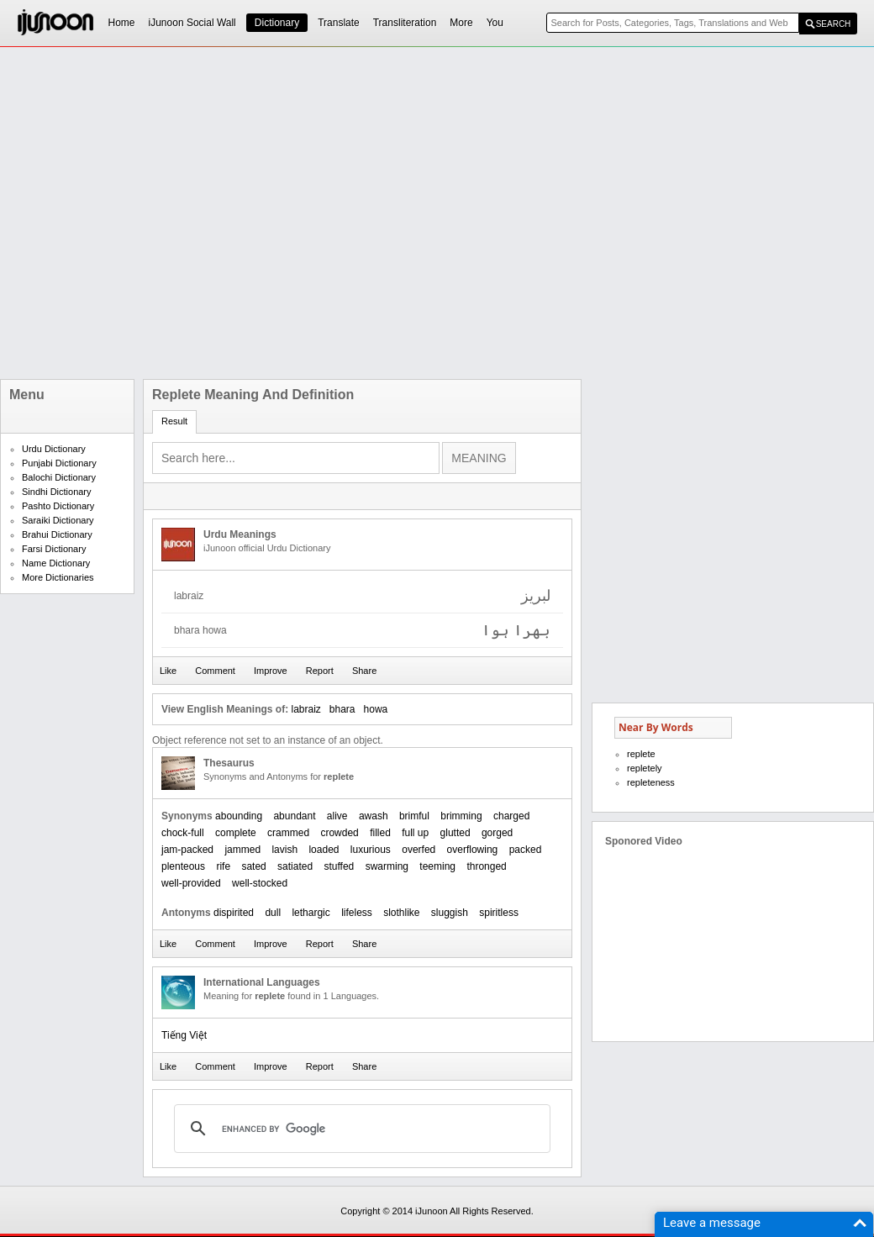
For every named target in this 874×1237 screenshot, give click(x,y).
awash (373, 816)
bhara (342, 709)
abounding (238, 816)
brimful (414, 816)
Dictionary (277, 23)
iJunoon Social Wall (192, 23)
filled (380, 833)
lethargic (310, 913)
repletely (644, 768)
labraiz (305, 709)
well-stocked (259, 883)
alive (337, 816)
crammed (288, 833)
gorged (497, 833)
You (495, 23)
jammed (242, 849)
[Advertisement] (157, 213)
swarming (387, 866)
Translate (339, 23)
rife (223, 866)
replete (641, 754)
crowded (339, 833)
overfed (418, 849)
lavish (284, 849)
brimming (461, 816)
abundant (294, 816)
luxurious (370, 849)
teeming (437, 866)
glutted (455, 833)
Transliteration (405, 23)
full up (415, 833)
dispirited (233, 913)
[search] (360, 1129)
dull (273, 913)
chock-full (182, 833)
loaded (323, 849)
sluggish (449, 913)
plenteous (183, 866)
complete (235, 833)
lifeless (356, 913)
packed (525, 849)
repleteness (651, 782)
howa (376, 709)
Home (121, 23)
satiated (295, 866)
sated (253, 866)
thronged (486, 866)
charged (511, 816)
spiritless (499, 913)
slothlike (401, 913)
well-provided (191, 883)
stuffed (339, 866)
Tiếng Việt (184, 1035)
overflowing (472, 849)
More (461, 23)
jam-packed (187, 849)
